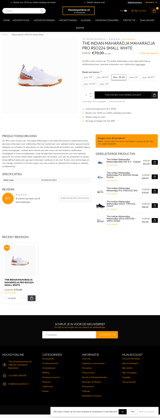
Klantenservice (135, 2)
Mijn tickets (127, 368)
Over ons (86, 358)
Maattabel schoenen (91, 395)
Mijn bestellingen (130, 363)
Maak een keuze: (91, 72)
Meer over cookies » (147, 411)
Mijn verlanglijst (129, 372)
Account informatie (131, 358)
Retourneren (88, 386)
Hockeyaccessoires (107, 20)
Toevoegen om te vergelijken (94, 101)
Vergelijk (12, 298)
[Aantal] (24, 298)
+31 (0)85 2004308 (17, 375)
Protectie (129, 20)
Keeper (80, 27)
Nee (133, 411)
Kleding (86, 20)
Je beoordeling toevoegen (75, 198)
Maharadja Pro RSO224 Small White (28, 34)
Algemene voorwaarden (93, 363)
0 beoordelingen (128, 39)
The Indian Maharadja (94, 39)
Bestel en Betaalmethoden (94, 377)
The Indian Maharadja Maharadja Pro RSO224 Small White (19, 282)
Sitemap (86, 391)
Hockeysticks (21, 20)
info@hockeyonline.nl (18, 383)
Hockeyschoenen (44, 20)
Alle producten (129, 382)
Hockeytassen (68, 20)
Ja (123, 411)
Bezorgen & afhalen (91, 382)
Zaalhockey (147, 20)
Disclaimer (87, 368)
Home (6, 20)
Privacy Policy (88, 372)
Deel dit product (117, 101)
